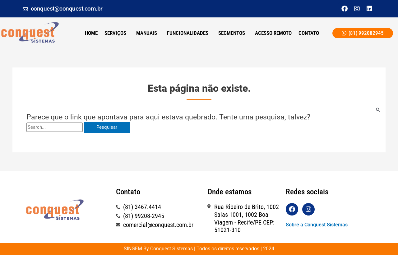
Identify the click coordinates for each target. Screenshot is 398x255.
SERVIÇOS (115, 33)
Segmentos (231, 33)
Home (91, 33)
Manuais (146, 33)
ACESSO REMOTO (273, 33)
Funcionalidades (187, 33)
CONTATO (308, 33)
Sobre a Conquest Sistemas (317, 225)
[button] (117, 33)
